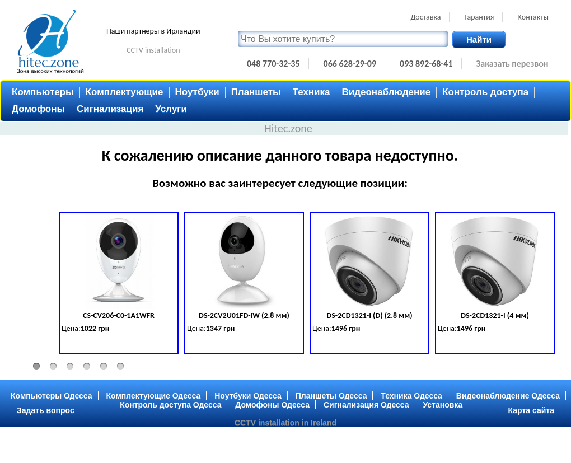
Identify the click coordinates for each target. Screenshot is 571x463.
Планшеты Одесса (331, 395)
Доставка (425, 17)
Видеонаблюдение (386, 92)
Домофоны (38, 109)
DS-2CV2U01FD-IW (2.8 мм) (244, 315)
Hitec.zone (288, 128)
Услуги (171, 109)
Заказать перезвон (512, 63)
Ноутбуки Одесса (248, 395)
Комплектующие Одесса (153, 395)
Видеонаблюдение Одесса (508, 395)
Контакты (533, 17)
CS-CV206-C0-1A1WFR (119, 315)
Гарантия (479, 17)
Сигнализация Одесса (366, 404)
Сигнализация (110, 109)
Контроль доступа (485, 92)
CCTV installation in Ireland (285, 422)
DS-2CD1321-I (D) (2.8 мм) (369, 315)
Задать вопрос (45, 410)
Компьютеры (43, 92)
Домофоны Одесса (272, 404)
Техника (311, 92)
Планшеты (256, 92)
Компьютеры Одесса (51, 395)
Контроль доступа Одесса (170, 404)
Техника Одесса (411, 395)
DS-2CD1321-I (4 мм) (495, 315)
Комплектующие (124, 92)
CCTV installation (153, 50)
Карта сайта (531, 410)
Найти (479, 39)
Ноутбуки (197, 92)
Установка (443, 404)
